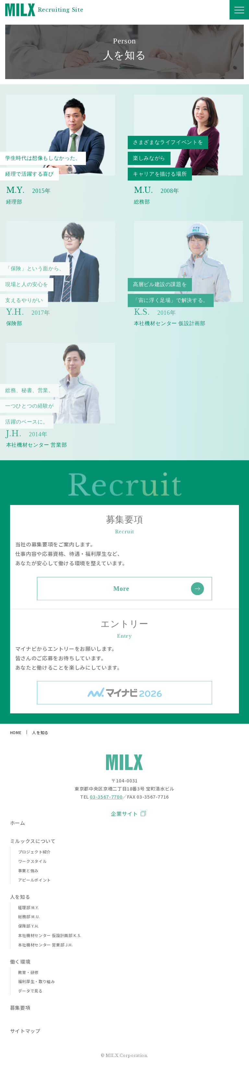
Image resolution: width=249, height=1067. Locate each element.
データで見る (30, 990)
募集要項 (20, 1008)
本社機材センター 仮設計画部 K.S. (49, 935)
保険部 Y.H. (28, 926)
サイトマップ (25, 1031)
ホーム (17, 823)
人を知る (20, 897)
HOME (16, 732)
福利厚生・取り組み (36, 981)
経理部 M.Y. (28, 907)
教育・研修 (28, 972)
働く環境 (20, 962)
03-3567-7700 (106, 796)
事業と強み (28, 870)
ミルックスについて (33, 841)
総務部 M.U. (29, 916)
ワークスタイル (32, 861)
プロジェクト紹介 (34, 851)
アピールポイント (34, 880)
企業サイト (124, 813)
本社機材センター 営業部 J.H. (45, 944)
